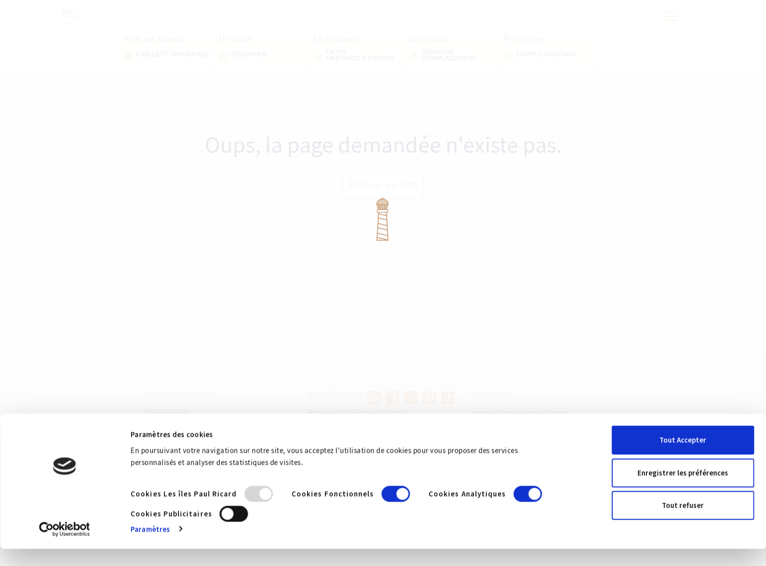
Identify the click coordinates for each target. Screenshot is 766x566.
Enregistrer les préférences (682, 490)
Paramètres (150, 546)
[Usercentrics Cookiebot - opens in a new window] (64, 546)
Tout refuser (683, 523)
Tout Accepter (682, 457)
